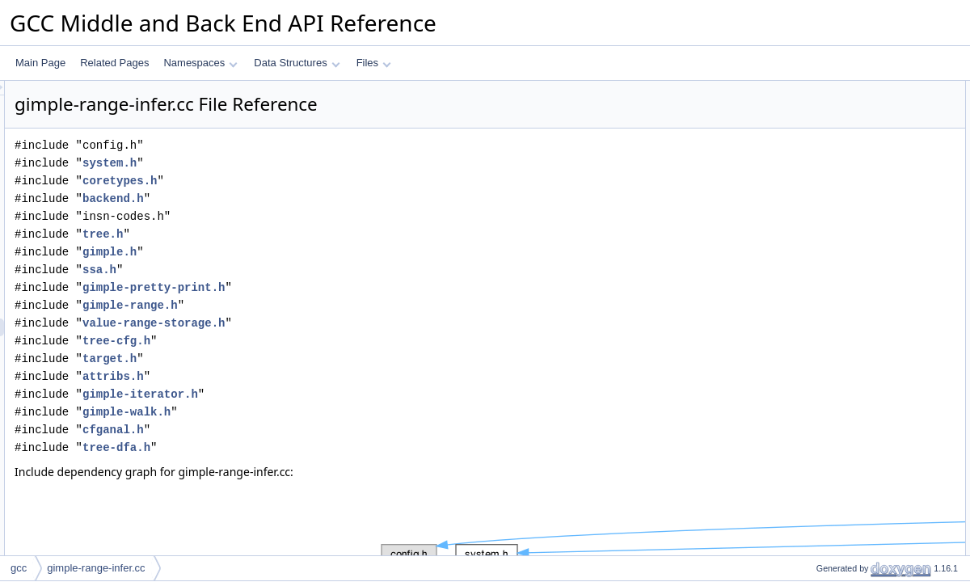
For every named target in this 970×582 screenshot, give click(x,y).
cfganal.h (315, 429)
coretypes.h (322, 180)
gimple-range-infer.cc (96, 568)
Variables (809, 178)
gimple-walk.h (329, 412)
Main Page (40, 63)
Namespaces (200, 63)
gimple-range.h (332, 305)
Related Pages (114, 63)
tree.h (305, 234)
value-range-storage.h (356, 323)
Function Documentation (842, 214)
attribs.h (315, 376)
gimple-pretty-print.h (356, 287)
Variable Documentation (841, 249)
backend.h (315, 198)
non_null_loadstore (843, 161)
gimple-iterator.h (342, 394)
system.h (312, 163)
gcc (19, 568)
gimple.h (312, 251)
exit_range (825, 125)
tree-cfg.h (318, 340)
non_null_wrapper (841, 107)
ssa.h (301, 269)
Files (373, 63)
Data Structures (297, 63)
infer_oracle (828, 196)
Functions (811, 143)
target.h (312, 358)
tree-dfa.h (318, 447)
